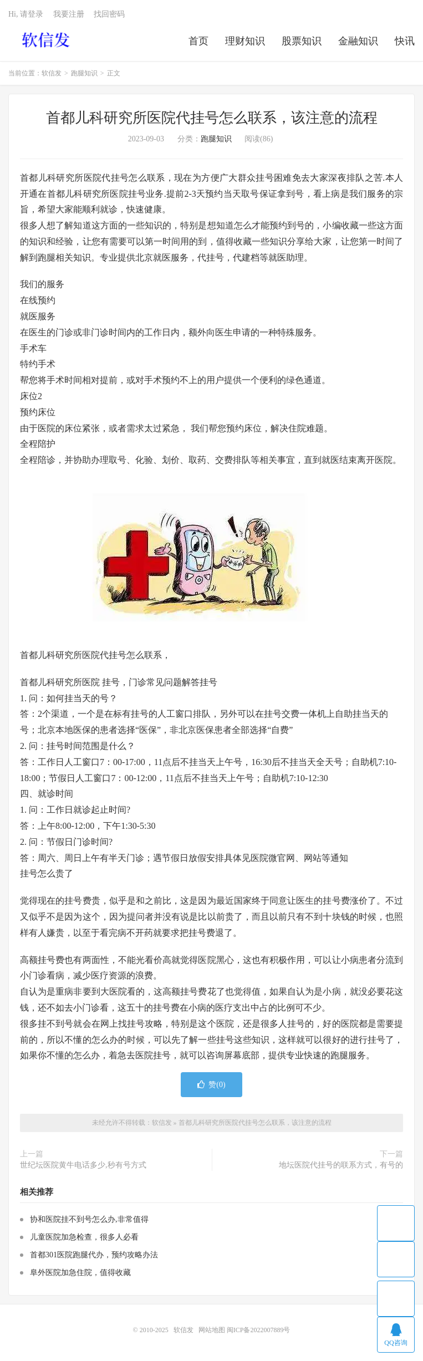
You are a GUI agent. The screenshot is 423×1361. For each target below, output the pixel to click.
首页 (198, 41)
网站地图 (211, 1330)
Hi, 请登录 (25, 14)
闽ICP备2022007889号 (259, 1330)
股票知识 (302, 41)
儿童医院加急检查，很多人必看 (84, 1237)
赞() (211, 1084)
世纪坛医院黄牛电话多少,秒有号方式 (83, 1165)
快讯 (405, 41)
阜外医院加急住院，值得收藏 (80, 1272)
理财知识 (245, 41)
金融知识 (358, 41)
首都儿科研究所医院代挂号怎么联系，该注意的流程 (212, 118)
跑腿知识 (84, 73)
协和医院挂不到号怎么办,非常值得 (89, 1219)
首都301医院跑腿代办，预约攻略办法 (94, 1255)
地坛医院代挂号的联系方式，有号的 (341, 1165)
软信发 (46, 39)
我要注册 (68, 14)
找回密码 (109, 14)
